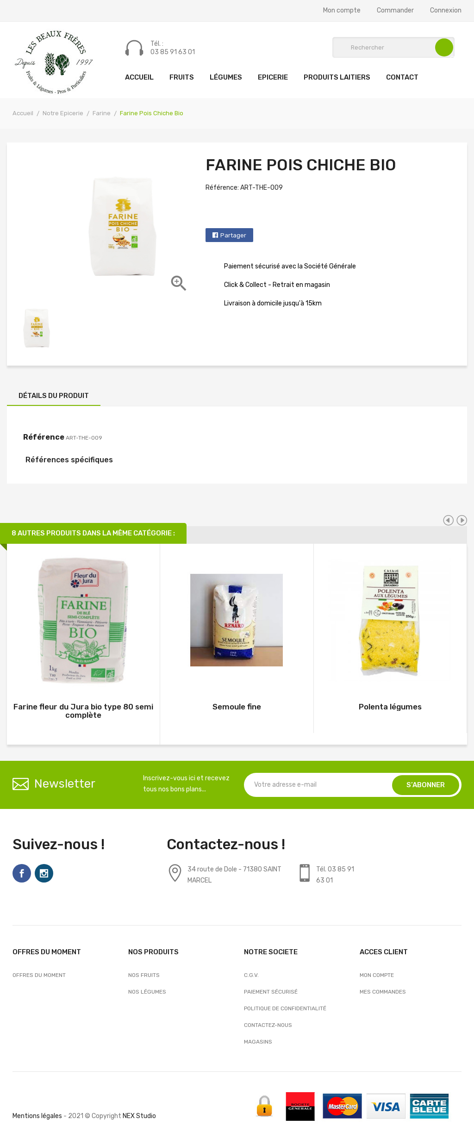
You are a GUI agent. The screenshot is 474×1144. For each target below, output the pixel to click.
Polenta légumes (390, 707)
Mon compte (342, 10)
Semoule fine (236, 707)
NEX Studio (139, 1116)
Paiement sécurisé (271, 992)
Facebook (21, 873)
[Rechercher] (393, 47)
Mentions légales (37, 1116)
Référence (43, 437)
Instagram (44, 873)
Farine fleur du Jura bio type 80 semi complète (83, 711)
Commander (395, 10)
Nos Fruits (144, 975)
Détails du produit (54, 396)
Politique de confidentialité (285, 1008)
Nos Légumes (147, 992)
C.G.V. (251, 975)
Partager (233, 235)
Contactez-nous (268, 1025)
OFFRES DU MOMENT (39, 975)
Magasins (258, 1041)
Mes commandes (383, 992)
